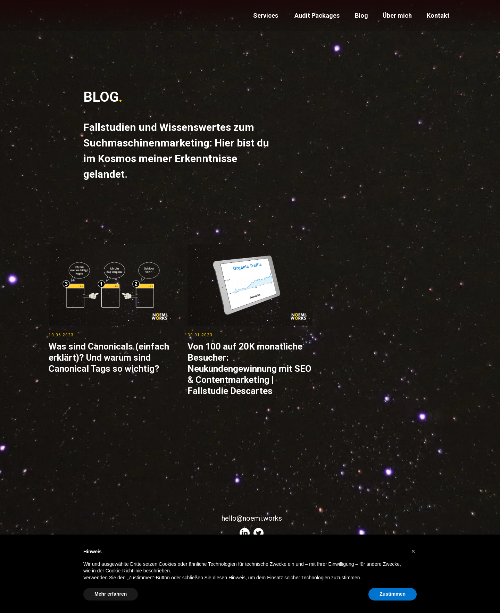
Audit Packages (317, 15)
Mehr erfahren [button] (110, 594)
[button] (413, 551)
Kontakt (438, 15)
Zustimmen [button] (393, 594)
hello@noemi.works (252, 518)
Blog (361, 15)
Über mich (397, 15)
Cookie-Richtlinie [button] (124, 570)
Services (265, 15)
